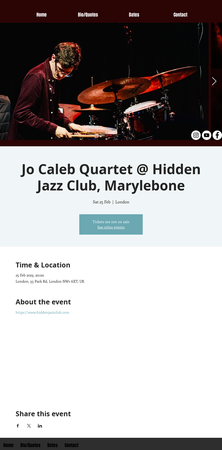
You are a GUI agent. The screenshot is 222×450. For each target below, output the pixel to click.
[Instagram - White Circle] (196, 135)
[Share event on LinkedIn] (40, 426)
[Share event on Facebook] (18, 426)
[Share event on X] (29, 426)
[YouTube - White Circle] (206, 135)
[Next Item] (214, 81)
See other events (111, 227)
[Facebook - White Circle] (217, 135)
